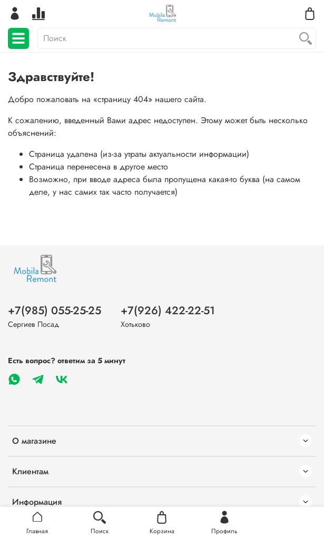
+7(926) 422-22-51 (168, 310)
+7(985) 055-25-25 (54, 310)
